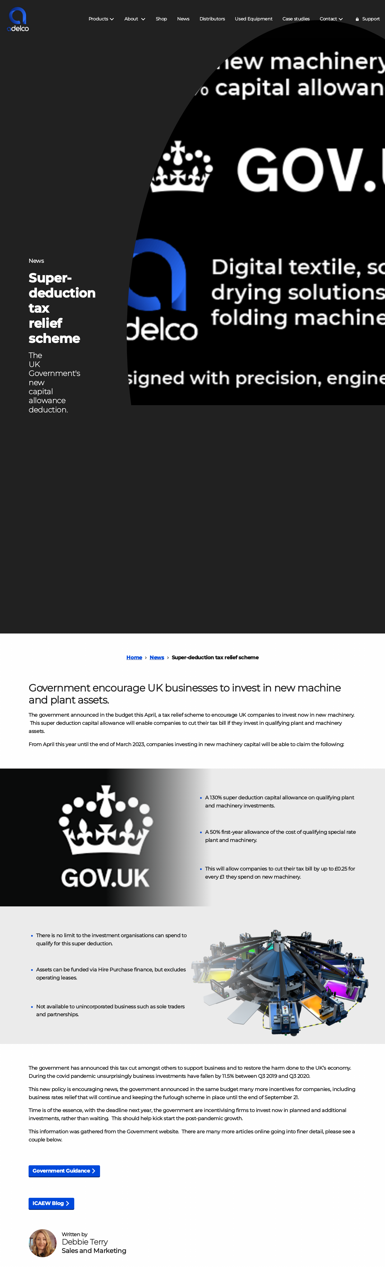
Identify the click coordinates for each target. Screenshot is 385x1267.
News (157, 658)
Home (134, 658)
